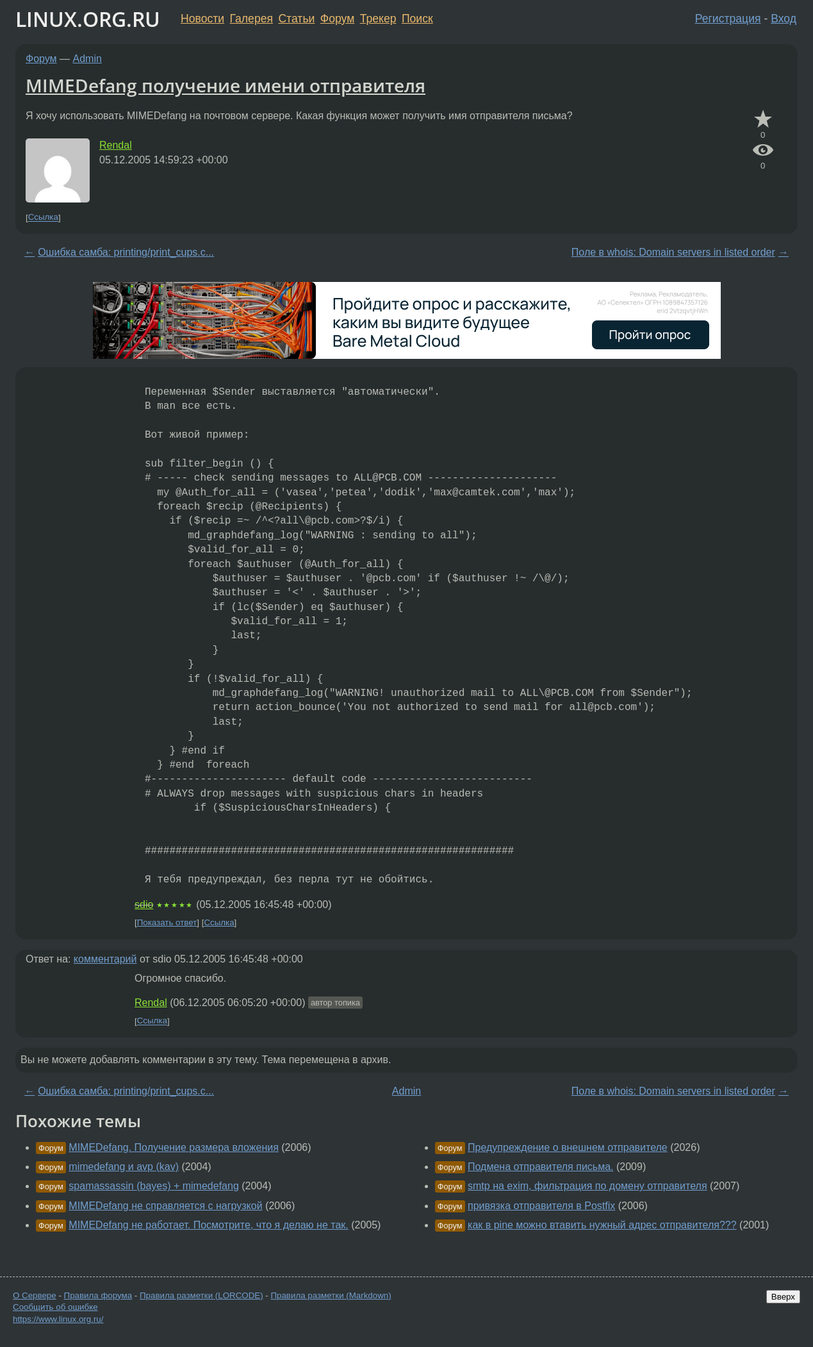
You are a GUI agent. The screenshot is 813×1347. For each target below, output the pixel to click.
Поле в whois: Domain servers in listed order (673, 252)
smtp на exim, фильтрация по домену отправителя (587, 1185)
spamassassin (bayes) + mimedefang (153, 1185)
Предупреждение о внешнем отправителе (568, 1147)
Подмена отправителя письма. (540, 1166)
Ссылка (43, 217)
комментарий (105, 959)
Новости (202, 18)
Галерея (251, 18)
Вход (783, 18)
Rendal (115, 145)
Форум (337, 18)
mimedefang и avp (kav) (124, 1166)
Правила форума (98, 1295)
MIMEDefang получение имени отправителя (225, 85)
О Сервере (34, 1295)
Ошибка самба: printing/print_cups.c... (126, 252)
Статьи (296, 18)
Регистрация (728, 18)
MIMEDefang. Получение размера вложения (174, 1147)
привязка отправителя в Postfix (541, 1205)
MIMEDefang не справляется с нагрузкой (165, 1205)
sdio (144, 904)
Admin (87, 58)
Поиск (417, 18)
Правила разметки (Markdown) (330, 1295)
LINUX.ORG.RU (87, 19)
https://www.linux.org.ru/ (58, 1319)
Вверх (783, 1297)
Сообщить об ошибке (55, 1307)
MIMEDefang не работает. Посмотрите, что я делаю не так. (208, 1224)
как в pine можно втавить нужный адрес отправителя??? (602, 1224)
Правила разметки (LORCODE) (201, 1295)
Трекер (378, 18)
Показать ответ (167, 922)
